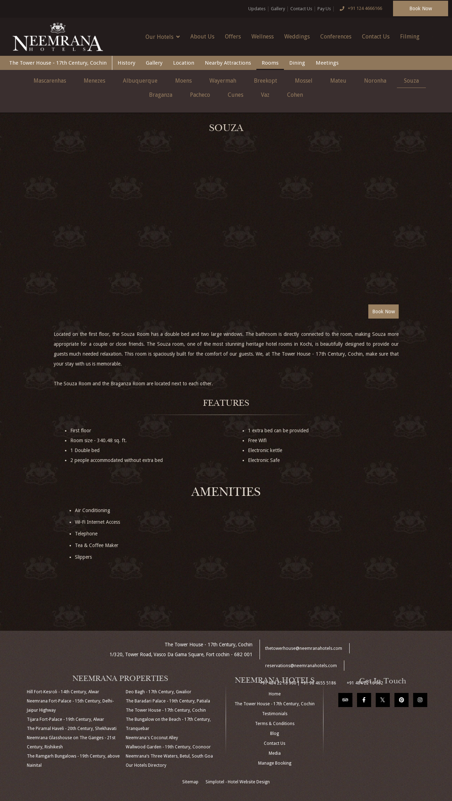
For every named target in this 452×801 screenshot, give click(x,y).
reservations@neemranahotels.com (301, 665)
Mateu (338, 80)
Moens (183, 80)
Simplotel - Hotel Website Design (238, 781)
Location (183, 63)
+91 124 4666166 (359, 8)
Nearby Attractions (228, 63)
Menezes (94, 80)
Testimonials (274, 713)
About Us (202, 36)
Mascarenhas (50, 80)
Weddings (297, 36)
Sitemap (190, 781)
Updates (257, 8)
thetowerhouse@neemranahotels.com (303, 648)
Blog (274, 733)
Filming (410, 36)
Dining (297, 63)
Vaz (265, 94)
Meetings (327, 63)
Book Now (420, 8)
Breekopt (265, 80)
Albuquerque (140, 80)
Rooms (270, 63)
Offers (233, 36)
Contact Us (301, 8)
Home (275, 694)
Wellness (262, 36)
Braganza (160, 94)
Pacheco (200, 94)
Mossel (304, 80)
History (126, 63)
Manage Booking (274, 763)
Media (275, 753)
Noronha (375, 80)
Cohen (295, 94)
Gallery (278, 8)
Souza (411, 80)
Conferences (335, 36)
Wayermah (222, 80)
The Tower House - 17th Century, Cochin (58, 63)
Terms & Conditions (275, 723)
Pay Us (324, 8)
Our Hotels (162, 36)
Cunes (235, 94)
